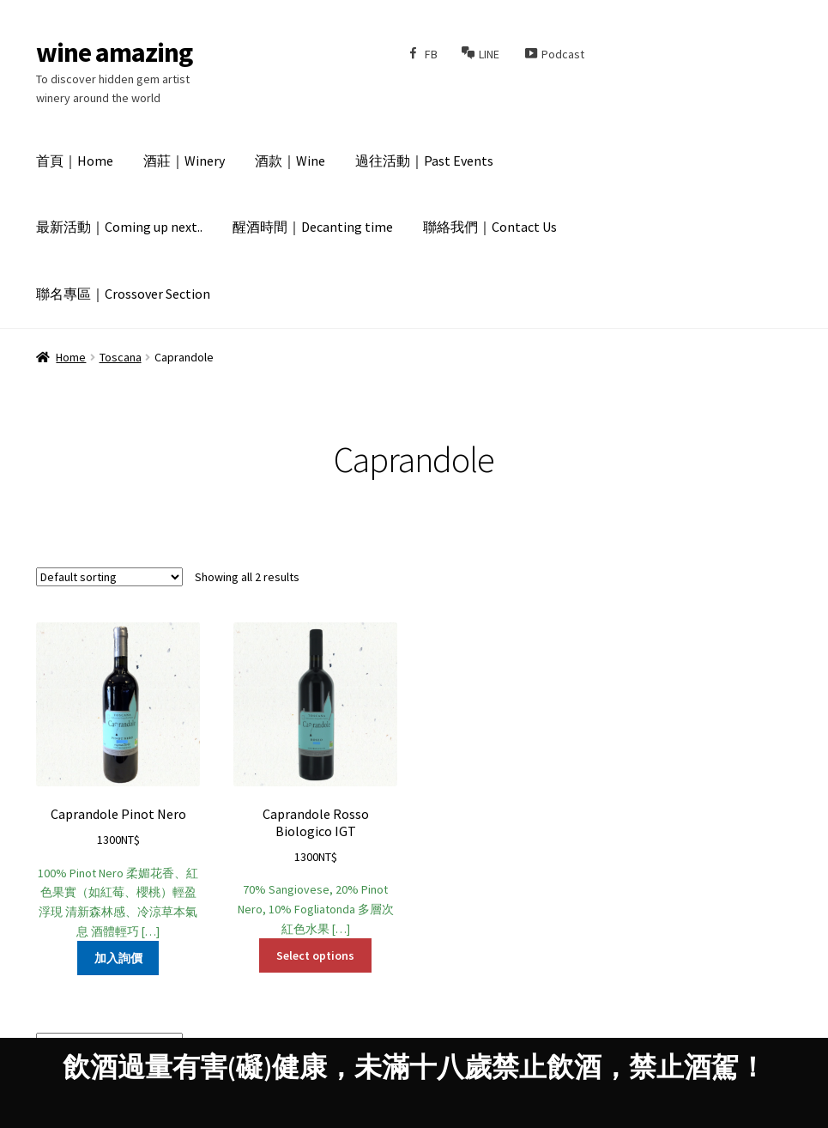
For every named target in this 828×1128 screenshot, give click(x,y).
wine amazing (114, 52)
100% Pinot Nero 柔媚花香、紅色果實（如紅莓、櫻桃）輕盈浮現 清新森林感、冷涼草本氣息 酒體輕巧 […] (118, 780)
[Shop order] (109, 576)
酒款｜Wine (290, 160)
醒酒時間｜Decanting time (313, 226)
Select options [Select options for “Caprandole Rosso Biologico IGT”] (315, 955)
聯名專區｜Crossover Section (123, 293)
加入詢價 (118, 958)
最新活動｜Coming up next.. (119, 226)
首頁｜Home (74, 160)
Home (71, 357)
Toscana (121, 357)
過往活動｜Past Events (424, 160)
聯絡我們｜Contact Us (490, 226)
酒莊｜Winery (184, 160)
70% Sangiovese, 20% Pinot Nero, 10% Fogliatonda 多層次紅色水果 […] (315, 779)
